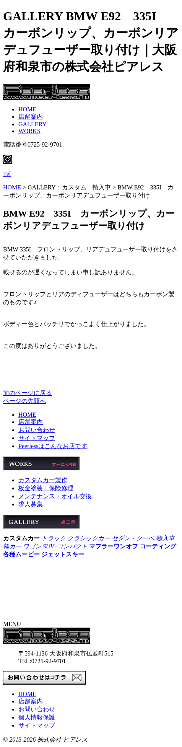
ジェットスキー (62, 554)
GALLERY (32, 124)
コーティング (158, 546)
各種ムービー (21, 554)
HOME (27, 109)
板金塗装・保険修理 (45, 488)
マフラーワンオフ (113, 546)
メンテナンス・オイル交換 (55, 496)
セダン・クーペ (133, 538)
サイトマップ (36, 438)
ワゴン (32, 546)
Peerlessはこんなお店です (52, 446)
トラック (53, 538)
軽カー (12, 546)
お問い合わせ (36, 430)
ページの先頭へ (24, 401)
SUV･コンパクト (65, 546)
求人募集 (30, 504)
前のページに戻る (27, 393)
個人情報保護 (36, 717)
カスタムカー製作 (42, 480)
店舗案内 (30, 116)
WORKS (29, 131)
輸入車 (165, 538)
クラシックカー (88, 538)
